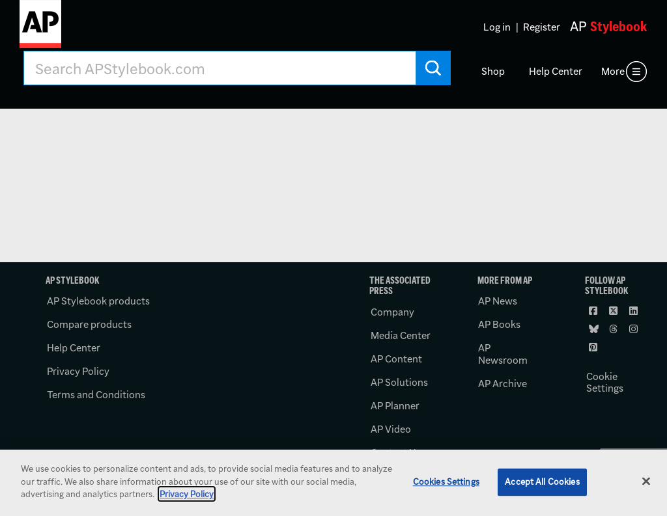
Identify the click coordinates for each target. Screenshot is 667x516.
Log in (497, 27)
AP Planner (395, 406)
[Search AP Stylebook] (219, 68)
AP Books (499, 324)
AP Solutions (399, 382)
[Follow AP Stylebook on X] (614, 310)
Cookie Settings (604, 383)
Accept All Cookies (542, 481)
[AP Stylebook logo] (40, 29)
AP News (497, 301)
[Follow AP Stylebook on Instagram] (634, 328)
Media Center (401, 335)
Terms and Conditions (96, 394)
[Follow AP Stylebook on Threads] (614, 328)
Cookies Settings (446, 481)
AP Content (396, 359)
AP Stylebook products (98, 301)
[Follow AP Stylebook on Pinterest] (594, 347)
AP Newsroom (503, 354)
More (613, 71)
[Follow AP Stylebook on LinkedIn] (634, 310)
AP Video (391, 429)
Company (392, 312)
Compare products (89, 324)
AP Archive (502, 383)
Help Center (555, 71)
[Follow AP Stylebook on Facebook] (594, 310)
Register (541, 27)
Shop (493, 71)
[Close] (646, 481)
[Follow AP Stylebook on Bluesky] (594, 328)
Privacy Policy (78, 371)
